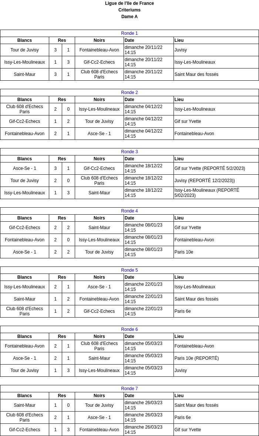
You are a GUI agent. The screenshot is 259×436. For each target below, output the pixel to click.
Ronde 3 (129, 151)
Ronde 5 (129, 270)
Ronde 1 (129, 33)
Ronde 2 (129, 92)
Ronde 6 (129, 329)
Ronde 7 (129, 388)
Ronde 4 (129, 211)
